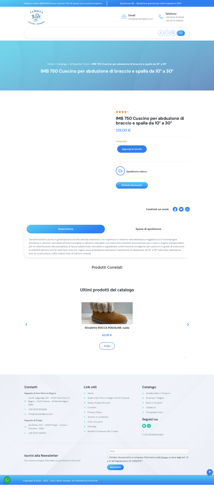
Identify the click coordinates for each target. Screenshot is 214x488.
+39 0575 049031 (174, 20)
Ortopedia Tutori (79, 64)
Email (131, 15)
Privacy (164, 457)
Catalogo (62, 64)
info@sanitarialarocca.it (140, 18)
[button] (26, 324)
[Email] (124, 16)
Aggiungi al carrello (134, 148)
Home (50, 64)
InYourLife (92, 481)
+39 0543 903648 (174, 17)
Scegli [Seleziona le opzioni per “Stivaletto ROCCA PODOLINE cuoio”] (107, 346)
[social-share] (175, 209)
